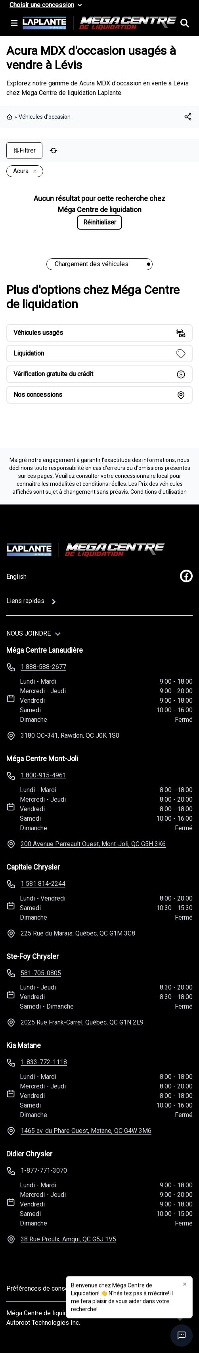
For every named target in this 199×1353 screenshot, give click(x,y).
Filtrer (24, 150)
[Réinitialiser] (53, 150)
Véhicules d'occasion (45, 117)
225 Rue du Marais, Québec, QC (78, 933)
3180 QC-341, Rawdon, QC (70, 735)
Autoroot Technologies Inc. (43, 1322)
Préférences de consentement (48, 1288)
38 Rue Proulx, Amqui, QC (68, 1239)
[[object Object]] (188, 117)
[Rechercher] (185, 23)
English (16, 576)
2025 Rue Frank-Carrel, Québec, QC (82, 1022)
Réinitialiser (99, 222)
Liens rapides (25, 601)
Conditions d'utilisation (158, 492)
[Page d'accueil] (85, 550)
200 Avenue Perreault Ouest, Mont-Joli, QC (93, 844)
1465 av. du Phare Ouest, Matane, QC (86, 1131)
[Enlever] (33, 171)
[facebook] (186, 576)
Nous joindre (28, 633)
